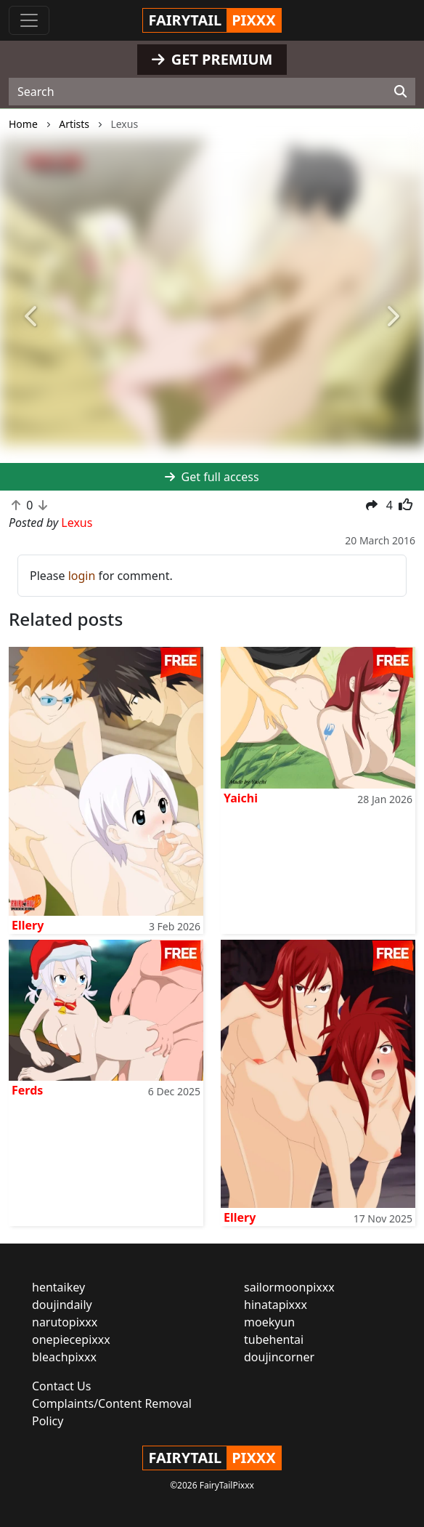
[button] (32, 317)
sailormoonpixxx (289, 1287)
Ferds (27, 1090)
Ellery (28, 925)
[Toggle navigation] (29, 20)
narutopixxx (64, 1322)
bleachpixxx (64, 1357)
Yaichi (241, 798)
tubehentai (273, 1339)
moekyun (269, 1322)
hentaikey (58, 1287)
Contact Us (61, 1386)
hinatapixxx (275, 1305)
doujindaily (62, 1305)
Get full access (211, 477)
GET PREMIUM (212, 59)
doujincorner (279, 1357)
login (82, 576)
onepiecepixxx (71, 1339)
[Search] (400, 91)
